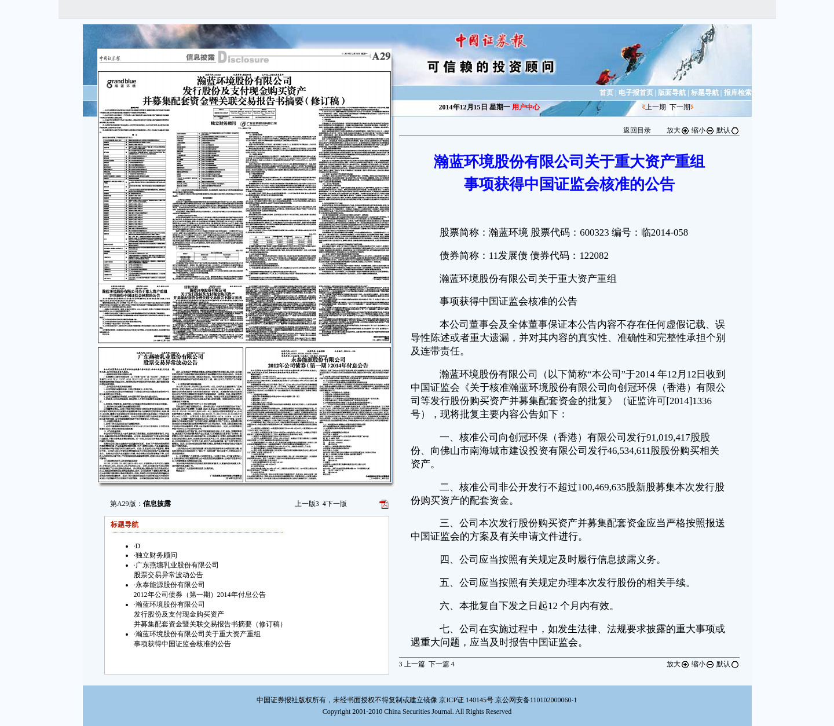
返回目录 (637, 130)
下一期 (680, 107)
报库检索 (738, 93)
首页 (606, 93)
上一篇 (412, 664)
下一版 (335, 504)
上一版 (307, 504)
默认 (728, 130)
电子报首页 (636, 93)
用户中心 (526, 107)
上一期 (655, 107)
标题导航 (705, 93)
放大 (678, 130)
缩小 (703, 130)
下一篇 (442, 664)
